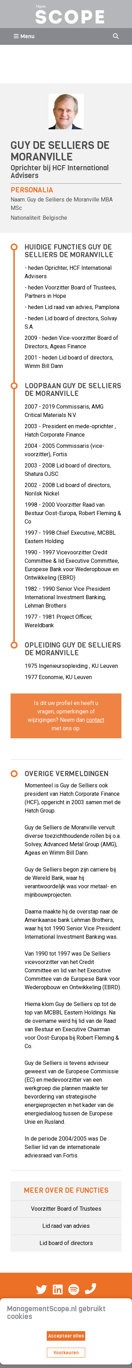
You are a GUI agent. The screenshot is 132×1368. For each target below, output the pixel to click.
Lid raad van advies (66, 1226)
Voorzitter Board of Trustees (66, 1208)
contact (95, 720)
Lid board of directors (66, 1243)
